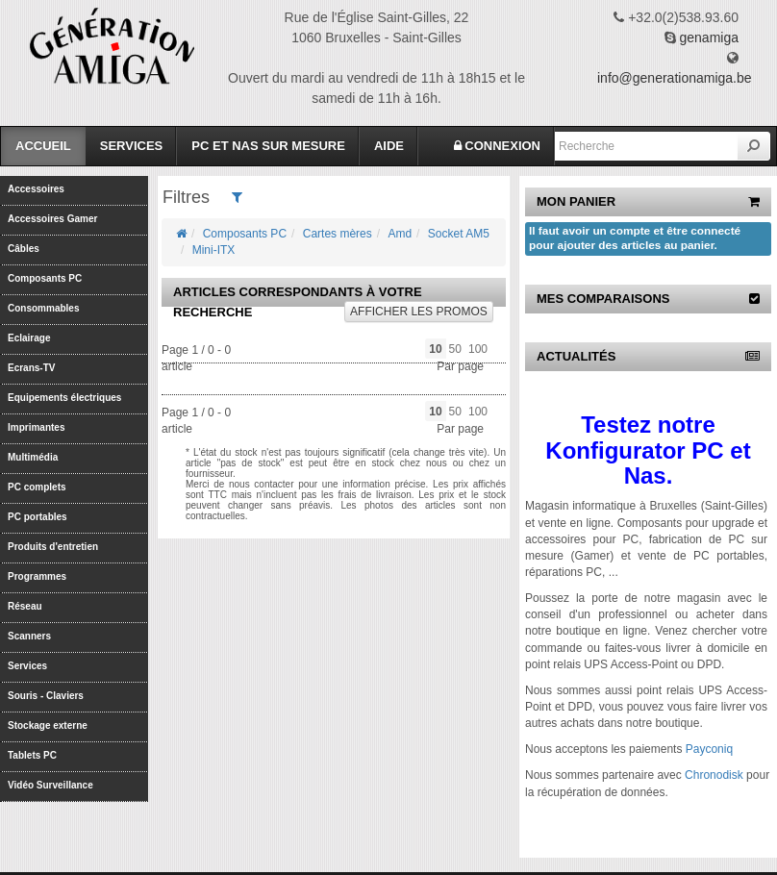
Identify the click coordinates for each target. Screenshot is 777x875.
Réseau (25, 606)
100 (478, 349)
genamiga (709, 37)
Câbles (23, 248)
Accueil (43, 145)
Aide (389, 145)
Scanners (29, 636)
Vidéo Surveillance (50, 785)
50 (455, 349)
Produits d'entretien (53, 546)
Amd (400, 233)
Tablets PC (32, 755)
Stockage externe (48, 725)
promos (419, 311)
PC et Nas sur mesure (268, 145)
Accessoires (36, 189)
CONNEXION (497, 145)
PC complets (37, 487)
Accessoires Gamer (52, 218)
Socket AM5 (458, 233)
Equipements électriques (64, 397)
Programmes (37, 576)
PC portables (37, 517)
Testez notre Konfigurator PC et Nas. (647, 450)
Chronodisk (714, 775)
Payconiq (709, 749)
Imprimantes (36, 427)
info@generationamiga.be (674, 78)
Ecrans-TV (31, 367)
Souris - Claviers (46, 695)
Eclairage (29, 338)
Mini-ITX (214, 250)
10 (435, 349)
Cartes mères (337, 233)
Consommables (43, 308)
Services (131, 145)
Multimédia (33, 457)
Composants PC (45, 278)
